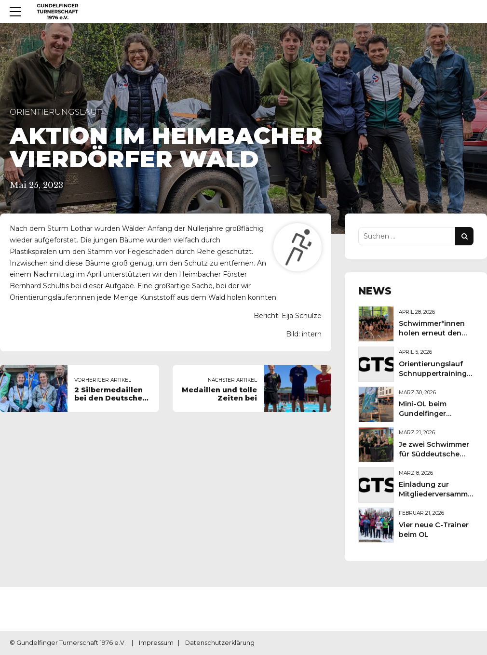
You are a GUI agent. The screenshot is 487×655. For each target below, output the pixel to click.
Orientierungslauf (56, 112)
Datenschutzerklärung (220, 642)
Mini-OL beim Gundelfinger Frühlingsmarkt (426, 414)
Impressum (156, 642)
